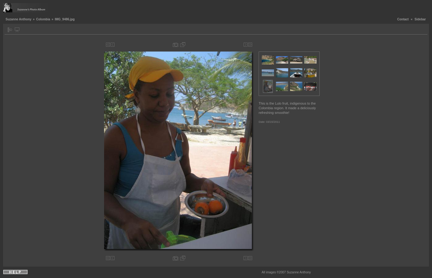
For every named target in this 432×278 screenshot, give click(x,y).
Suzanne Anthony (18, 19)
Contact (403, 19)
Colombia (43, 19)
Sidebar (420, 19)
